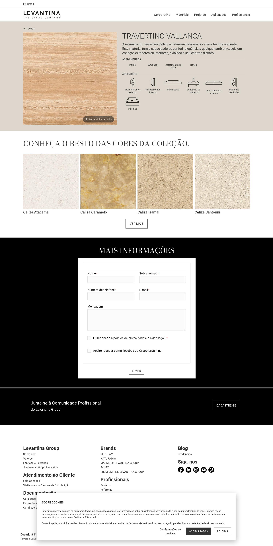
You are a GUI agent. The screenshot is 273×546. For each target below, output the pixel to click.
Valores (28, 458)
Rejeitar (222, 531)
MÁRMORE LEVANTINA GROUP (119, 463)
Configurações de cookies (170, 531)
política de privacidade (129, 338)
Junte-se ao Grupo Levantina (40, 467)
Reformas (106, 489)
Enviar (136, 370)
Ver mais (136, 223)
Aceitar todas (198, 531)
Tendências (185, 454)
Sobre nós (29, 454)
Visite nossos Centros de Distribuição (46, 485)
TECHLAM (106, 454)
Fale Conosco (31, 480)
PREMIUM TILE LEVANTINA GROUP (122, 471)
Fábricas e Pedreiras (35, 463)
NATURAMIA (108, 458)
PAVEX (104, 467)
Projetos (105, 485)
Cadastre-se (226, 405)
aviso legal (157, 338)
